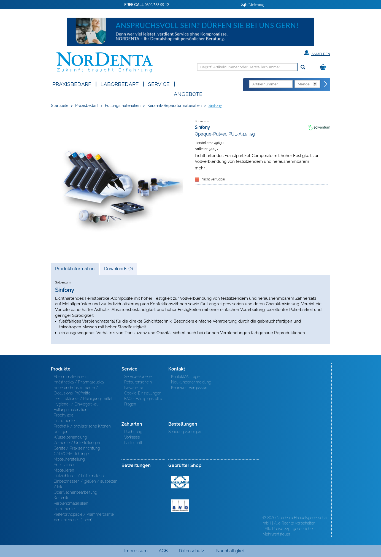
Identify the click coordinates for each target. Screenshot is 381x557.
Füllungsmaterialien (122, 105)
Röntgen (61, 431)
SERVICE (159, 83)
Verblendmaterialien (71, 503)
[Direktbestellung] (326, 84)
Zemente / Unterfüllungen (77, 442)
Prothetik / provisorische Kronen (82, 426)
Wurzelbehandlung (70, 437)
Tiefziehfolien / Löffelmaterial (79, 476)
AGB (163, 550)
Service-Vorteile (138, 376)
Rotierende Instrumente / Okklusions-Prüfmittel (76, 390)
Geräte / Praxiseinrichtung (77, 448)
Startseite (59, 105)
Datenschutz (191, 550)
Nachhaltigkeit (230, 550)
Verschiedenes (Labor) (73, 520)
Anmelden (317, 53)
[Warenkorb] (324, 67)
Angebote (188, 93)
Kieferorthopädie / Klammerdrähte (84, 514)
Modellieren (64, 470)
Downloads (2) (118, 268)
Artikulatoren (64, 465)
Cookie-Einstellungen (142, 393)
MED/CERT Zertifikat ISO (180, 482)
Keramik (61, 498)
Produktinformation (74, 270)
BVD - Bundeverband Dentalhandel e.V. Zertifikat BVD (180, 505)
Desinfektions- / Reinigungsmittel (83, 398)
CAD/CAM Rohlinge (71, 453)
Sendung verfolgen (184, 431)
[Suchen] (303, 67)
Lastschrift (133, 442)
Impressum (136, 550)
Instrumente (64, 420)
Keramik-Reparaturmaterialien (174, 105)
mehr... (201, 168)
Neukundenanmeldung (191, 382)
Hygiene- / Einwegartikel (76, 404)
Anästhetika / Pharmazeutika (79, 382)
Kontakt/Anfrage (185, 376)
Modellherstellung (69, 459)
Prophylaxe (63, 415)
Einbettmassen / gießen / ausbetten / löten (85, 484)
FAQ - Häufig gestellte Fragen (143, 401)
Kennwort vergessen (189, 387)
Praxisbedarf (71, 83)
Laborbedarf (120, 83)
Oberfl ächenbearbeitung (75, 492)
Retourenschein (138, 382)
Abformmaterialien (70, 376)
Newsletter (133, 387)
